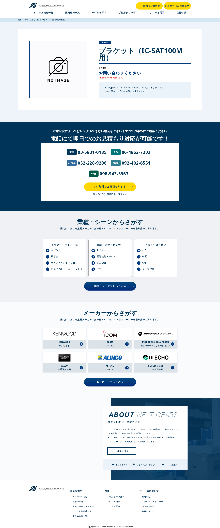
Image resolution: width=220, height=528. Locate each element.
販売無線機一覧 (80, 516)
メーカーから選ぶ (81, 497)
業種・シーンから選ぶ (83, 506)
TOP (20, 20)
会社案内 (146, 497)
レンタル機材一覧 (43, 12)
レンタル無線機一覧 (82, 511)
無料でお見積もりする (114, 187)
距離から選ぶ (79, 501)
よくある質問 (157, 12)
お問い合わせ (148, 511)
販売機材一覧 (72, 12)
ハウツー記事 (113, 501)
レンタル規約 (148, 506)
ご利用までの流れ (128, 12)
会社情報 (181, 12)
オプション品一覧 (32, 20)
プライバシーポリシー (152, 501)
